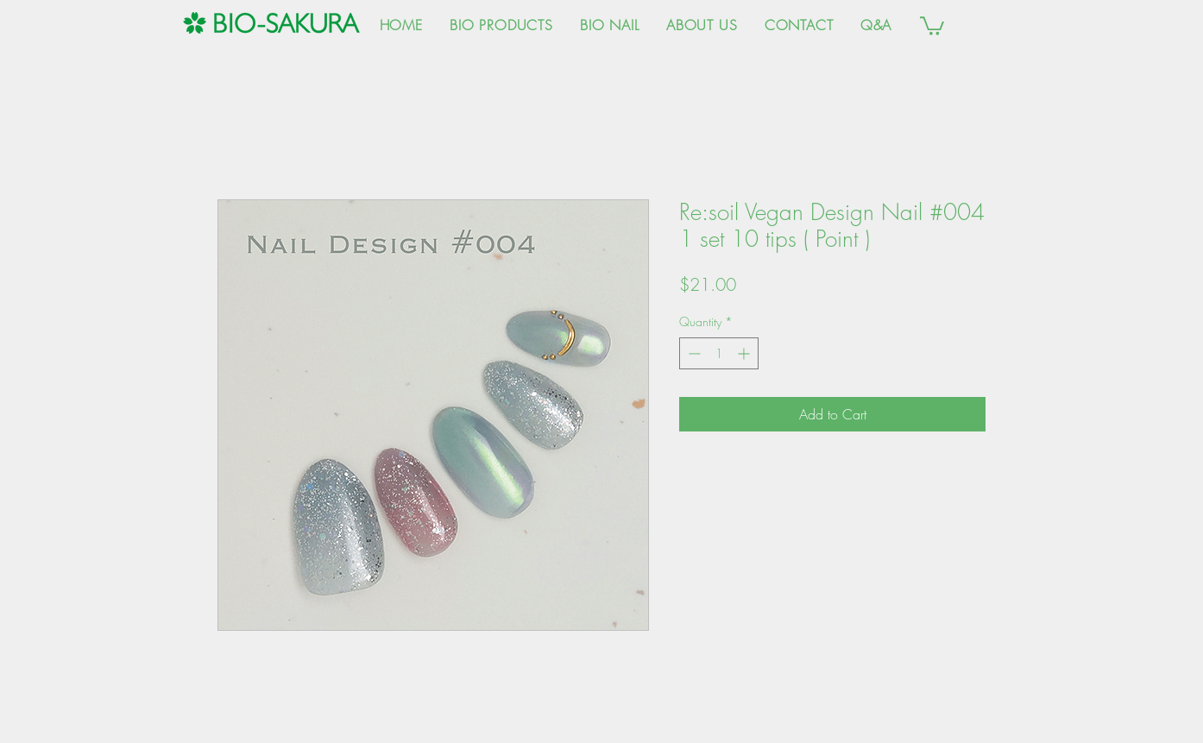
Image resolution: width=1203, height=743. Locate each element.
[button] (932, 25)
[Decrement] (692, 353)
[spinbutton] (718, 353)
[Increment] (745, 353)
